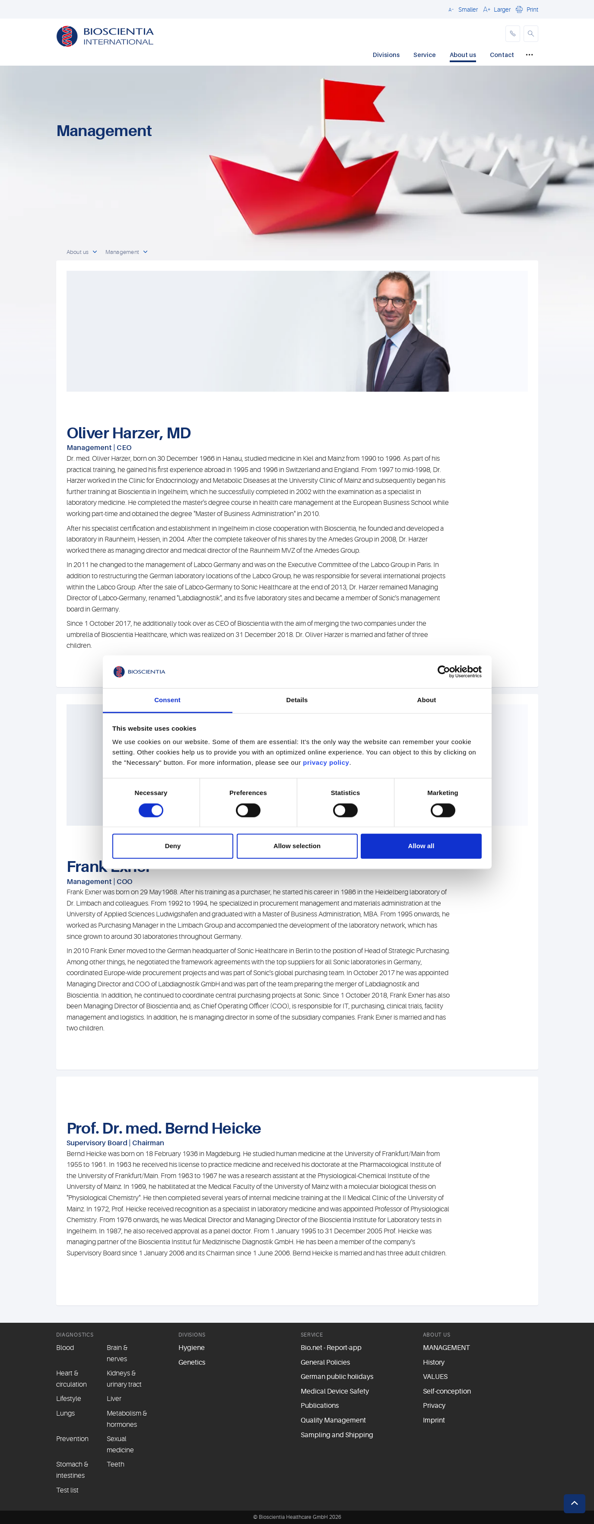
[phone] (512, 33)
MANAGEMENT (446, 1348)
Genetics (191, 1362)
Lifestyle (68, 1399)
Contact (502, 54)
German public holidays (337, 1377)
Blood (65, 1348)
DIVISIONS (192, 1335)
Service (424, 54)
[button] (462, 9)
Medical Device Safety (335, 1391)
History (434, 1362)
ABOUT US (437, 1335)
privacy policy (326, 763)
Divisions (386, 54)
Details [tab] (297, 700)
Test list (67, 1490)
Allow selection (297, 846)
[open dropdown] (95, 252)
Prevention (72, 1439)
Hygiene (191, 1348)
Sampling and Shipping (337, 1435)
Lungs (65, 1413)
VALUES (435, 1377)
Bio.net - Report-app (331, 1348)
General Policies (325, 1362)
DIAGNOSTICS (75, 1335)
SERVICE (312, 1335)
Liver (114, 1399)
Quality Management (333, 1420)
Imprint (434, 1420)
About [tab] (426, 700)
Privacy (434, 1406)
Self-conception (447, 1391)
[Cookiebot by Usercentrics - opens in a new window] (444, 671)
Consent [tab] (167, 700)
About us (463, 54)
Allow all (421, 846)
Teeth (115, 1464)
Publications (320, 1406)
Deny (173, 846)
